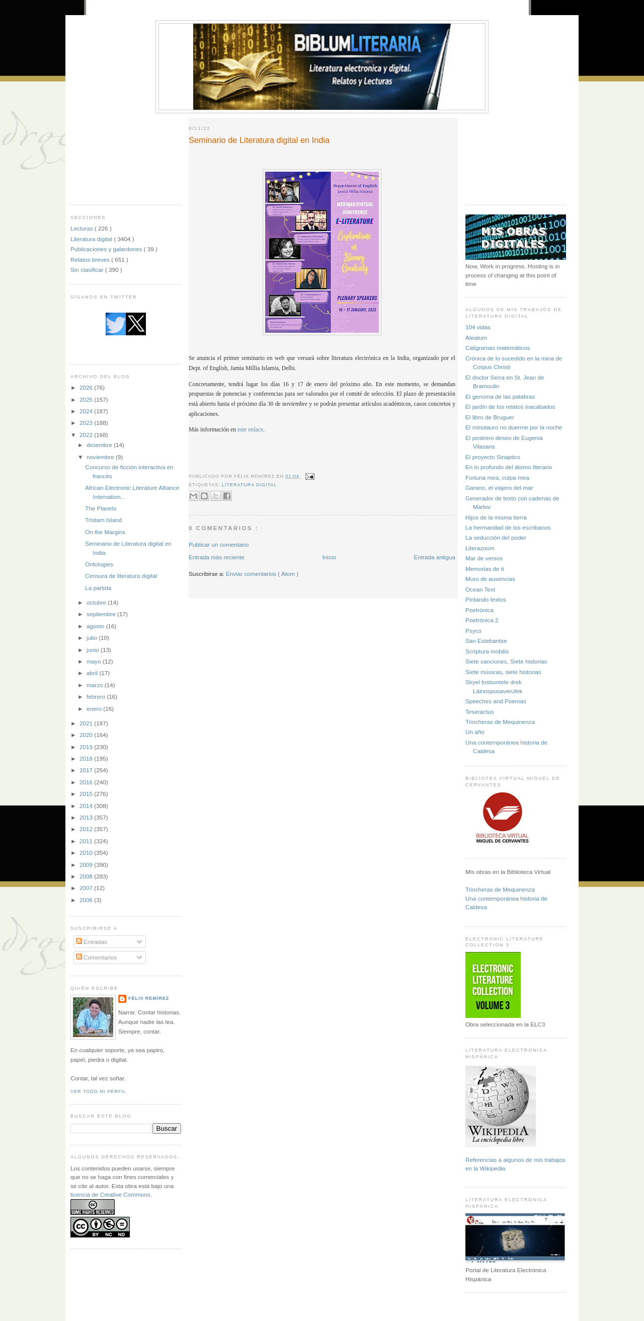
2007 (86, 888)
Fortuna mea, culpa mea (497, 477)
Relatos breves (90, 259)
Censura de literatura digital (121, 575)
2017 (86, 770)
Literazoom (480, 548)
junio (94, 649)
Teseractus (479, 711)
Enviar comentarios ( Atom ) (262, 573)
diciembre (100, 445)
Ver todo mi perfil (98, 1091)
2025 (86, 399)
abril (93, 673)
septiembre (102, 614)
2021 (86, 723)
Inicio (329, 557)
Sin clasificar (87, 269)
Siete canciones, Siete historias (506, 661)
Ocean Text (480, 589)
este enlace (250, 429)
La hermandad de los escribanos (508, 527)
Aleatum (476, 337)
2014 (86, 805)
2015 (86, 793)
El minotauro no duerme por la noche (513, 427)
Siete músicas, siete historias (503, 672)
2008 (86, 876)
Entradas (91, 941)
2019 (86, 747)
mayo (95, 661)
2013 (86, 817)
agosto (96, 626)
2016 (86, 782)
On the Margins (105, 532)
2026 (86, 387)
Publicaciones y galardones (107, 249)
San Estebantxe (486, 640)
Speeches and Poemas (495, 701)
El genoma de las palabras (500, 396)
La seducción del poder (495, 537)
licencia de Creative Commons (110, 1194)
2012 (86, 829)
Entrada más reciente (217, 557)
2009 (86, 864)
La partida (98, 587)
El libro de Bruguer (489, 417)
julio (93, 637)
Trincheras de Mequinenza (500, 721)
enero (95, 708)
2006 (86, 900)
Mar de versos (484, 558)
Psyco (473, 630)
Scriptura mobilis (487, 651)
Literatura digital (92, 239)
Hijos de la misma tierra (496, 517)
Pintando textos (485, 599)
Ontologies (99, 564)
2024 (86, 411)
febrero (97, 696)
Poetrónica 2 (482, 620)
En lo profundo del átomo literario (508, 467)
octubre (97, 602)
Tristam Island (103, 520)
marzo (96, 685)
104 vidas (478, 327)
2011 (86, 841)
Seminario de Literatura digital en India (259, 139)
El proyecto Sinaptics (492, 457)
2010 (86, 852)
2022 (86, 434)
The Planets (100, 508)
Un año (475, 731)
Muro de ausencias (490, 578)
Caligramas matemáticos (497, 347)
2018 (86, 758)
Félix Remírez (148, 998)
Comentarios (96, 957)
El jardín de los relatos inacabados (510, 406)
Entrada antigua (434, 557)
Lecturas (82, 228)
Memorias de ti (484, 568)
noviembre (101, 457)
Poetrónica (479, 610)
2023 (86, 422)
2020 (86, 734)
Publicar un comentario (219, 544)
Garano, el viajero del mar (499, 487)
